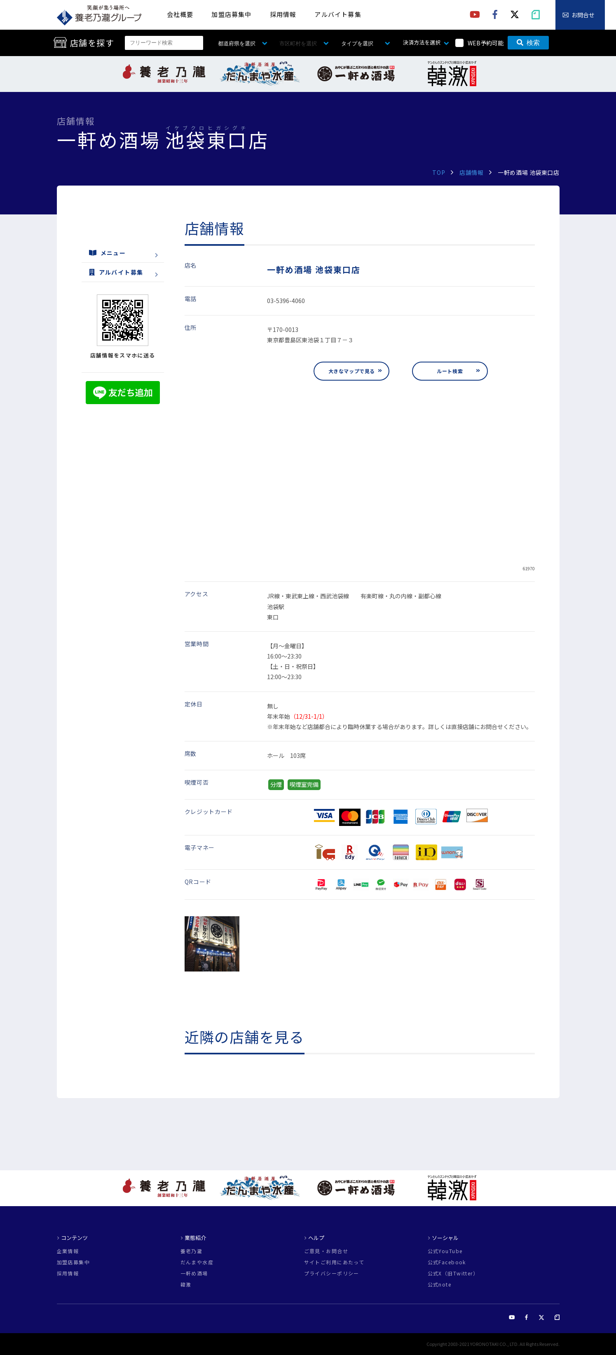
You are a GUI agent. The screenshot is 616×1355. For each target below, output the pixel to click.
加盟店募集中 (231, 14)
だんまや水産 (197, 1262)
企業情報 (68, 1251)
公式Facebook (447, 1262)
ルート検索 (450, 370)
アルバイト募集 (337, 14)
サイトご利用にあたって (334, 1262)
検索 (528, 42)
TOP (438, 172)
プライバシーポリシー (331, 1273)
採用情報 (283, 14)
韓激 (186, 1284)
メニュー (107, 253)
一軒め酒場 (194, 1273)
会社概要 (180, 14)
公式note (440, 1284)
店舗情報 (471, 172)
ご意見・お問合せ (326, 1251)
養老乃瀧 (191, 1251)
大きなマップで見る (351, 370)
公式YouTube (445, 1251)
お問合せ (583, 15)
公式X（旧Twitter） (453, 1273)
